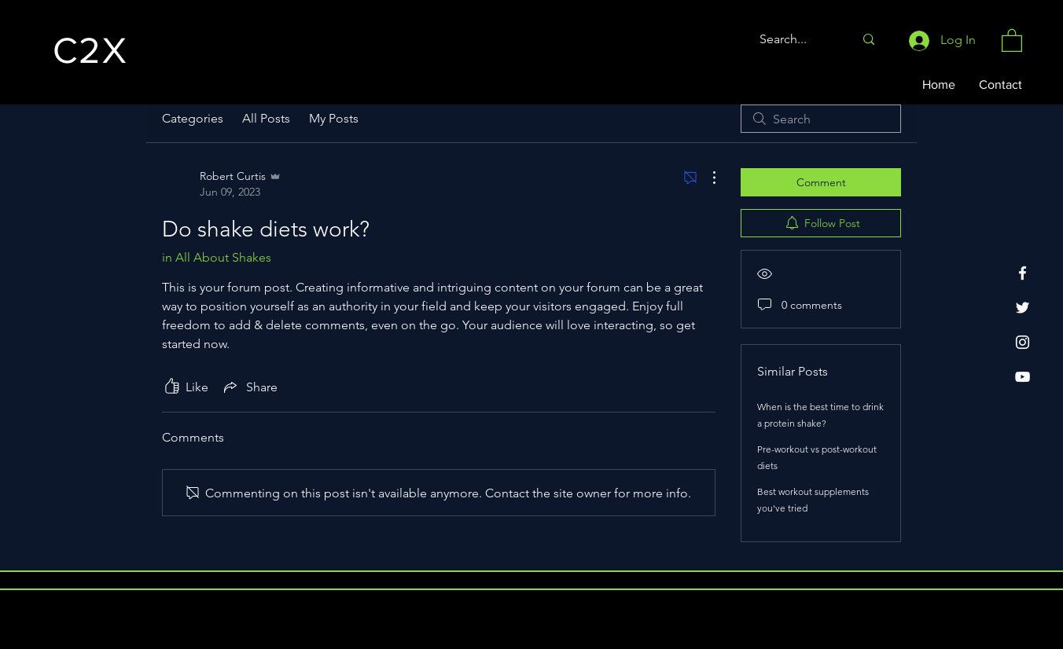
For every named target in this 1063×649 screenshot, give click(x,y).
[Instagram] (1022, 342)
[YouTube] (1022, 377)
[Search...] (795, 40)
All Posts (266, 118)
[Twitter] (1022, 308)
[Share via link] (249, 386)
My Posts (334, 118)
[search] (821, 118)
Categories (192, 118)
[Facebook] (1022, 273)
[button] (1012, 40)
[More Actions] (706, 177)
